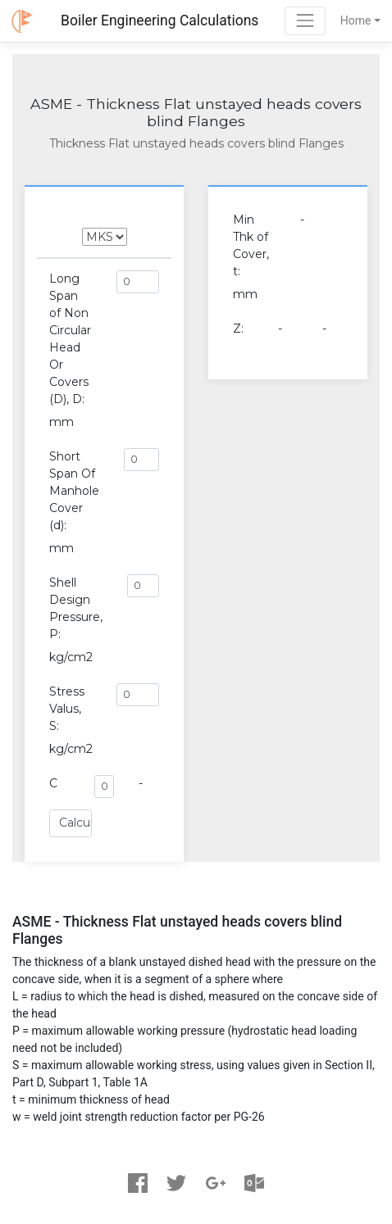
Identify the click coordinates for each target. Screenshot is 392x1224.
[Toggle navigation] (305, 21)
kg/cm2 (71, 657)
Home (355, 20)
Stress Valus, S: (66, 708)
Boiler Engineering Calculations (159, 20)
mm (61, 422)
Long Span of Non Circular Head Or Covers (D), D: (70, 338)
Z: (238, 328)
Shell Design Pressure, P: (76, 608)
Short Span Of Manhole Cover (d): (74, 491)
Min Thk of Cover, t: (251, 245)
